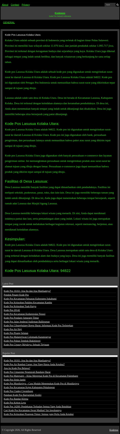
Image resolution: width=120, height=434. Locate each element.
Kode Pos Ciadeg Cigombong (18, 391)
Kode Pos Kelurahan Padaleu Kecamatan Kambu (28, 302)
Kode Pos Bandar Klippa (16, 398)
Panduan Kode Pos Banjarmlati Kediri (22, 395)
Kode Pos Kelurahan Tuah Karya (20, 306)
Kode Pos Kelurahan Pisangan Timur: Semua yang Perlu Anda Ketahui (39, 414)
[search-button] (117, 5)
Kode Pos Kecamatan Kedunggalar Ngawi (24, 314)
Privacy (26, 4)
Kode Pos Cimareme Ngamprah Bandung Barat (27, 372)
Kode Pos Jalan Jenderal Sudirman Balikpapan (27, 321)
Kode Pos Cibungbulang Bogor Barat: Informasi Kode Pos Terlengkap (38, 325)
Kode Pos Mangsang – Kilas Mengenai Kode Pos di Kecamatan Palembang (41, 375)
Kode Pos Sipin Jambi (14, 379)
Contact (15, 4)
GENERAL (9, 22)
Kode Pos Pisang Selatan (16, 333)
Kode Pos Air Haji (13, 329)
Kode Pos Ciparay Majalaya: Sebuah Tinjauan (26, 344)
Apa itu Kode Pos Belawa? (17, 368)
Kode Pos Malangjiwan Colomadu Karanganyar (27, 337)
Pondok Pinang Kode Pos (16, 294)
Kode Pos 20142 (12, 310)
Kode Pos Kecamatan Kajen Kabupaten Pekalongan (29, 387)
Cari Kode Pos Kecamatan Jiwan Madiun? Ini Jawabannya (32, 410)
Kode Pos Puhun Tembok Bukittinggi (22, 340)
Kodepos (60, 13)
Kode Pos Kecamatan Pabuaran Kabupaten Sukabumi (30, 298)
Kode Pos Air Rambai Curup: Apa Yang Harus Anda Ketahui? (34, 364)
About (5, 4)
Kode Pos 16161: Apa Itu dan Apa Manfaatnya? (27, 291)
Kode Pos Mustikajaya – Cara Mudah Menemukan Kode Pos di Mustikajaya (41, 383)
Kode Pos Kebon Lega (15, 402)
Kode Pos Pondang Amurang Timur (21, 317)
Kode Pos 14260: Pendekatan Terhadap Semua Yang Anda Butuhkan (37, 406)
